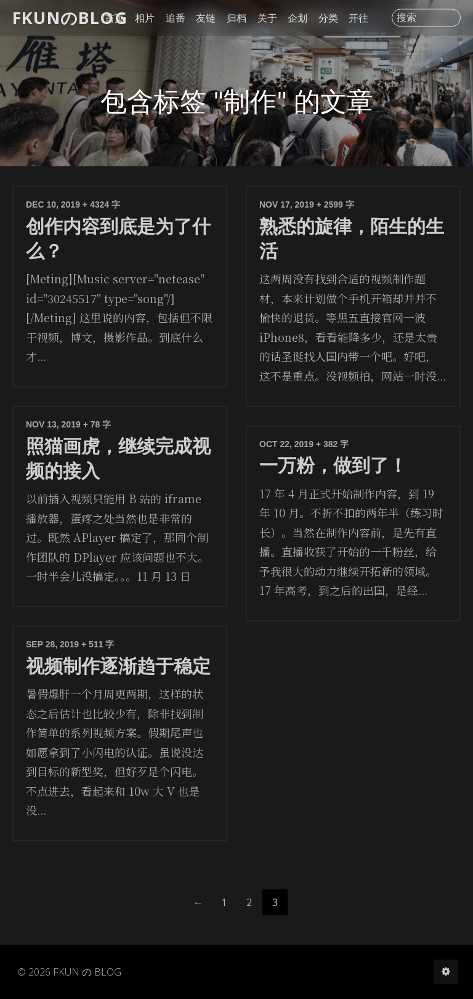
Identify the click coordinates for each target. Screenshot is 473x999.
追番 (175, 18)
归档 (236, 18)
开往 (358, 18)
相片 (145, 18)
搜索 (406, 18)
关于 (267, 18)
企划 (297, 18)
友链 (206, 18)
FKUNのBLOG (69, 17)
